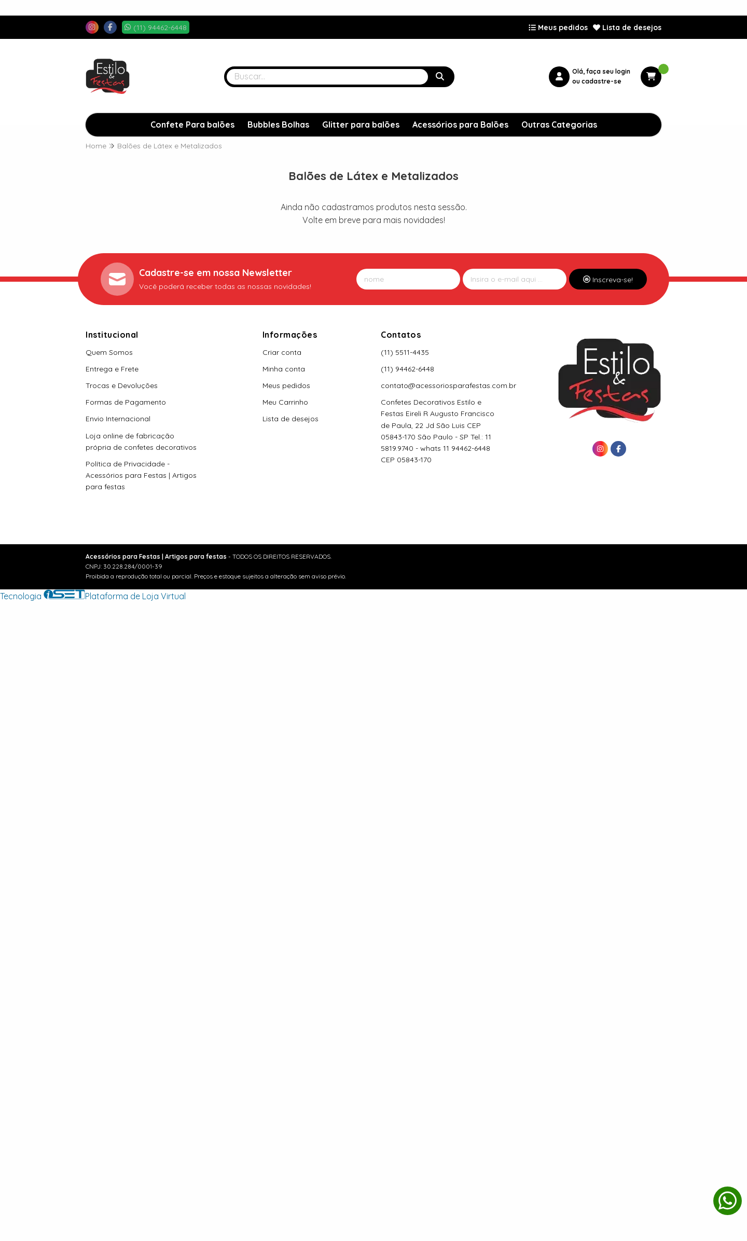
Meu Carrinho (285, 402)
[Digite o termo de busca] (327, 77)
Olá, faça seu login (601, 71)
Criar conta (281, 352)
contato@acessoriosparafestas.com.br (448, 385)
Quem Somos (109, 352)
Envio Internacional (118, 418)
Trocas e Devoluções (122, 385)
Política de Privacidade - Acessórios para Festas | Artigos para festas (141, 475)
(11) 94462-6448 (407, 369)
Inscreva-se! (608, 279)
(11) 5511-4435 (405, 352)
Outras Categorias (559, 124)
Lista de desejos (627, 27)
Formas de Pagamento (126, 402)
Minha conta (283, 369)
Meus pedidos (558, 27)
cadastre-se (601, 81)
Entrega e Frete (112, 369)
